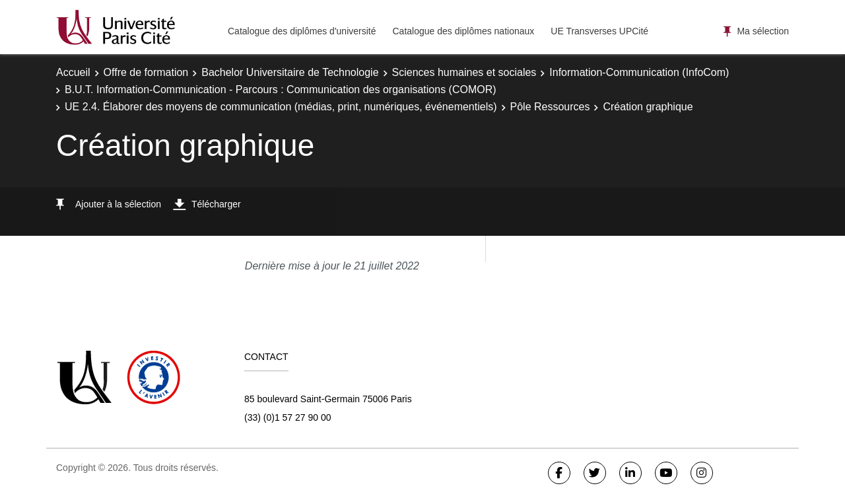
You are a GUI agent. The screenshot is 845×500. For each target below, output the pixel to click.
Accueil (73, 72)
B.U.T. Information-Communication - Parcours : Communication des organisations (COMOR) (280, 89)
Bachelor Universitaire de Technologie (289, 72)
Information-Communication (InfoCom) (639, 72)
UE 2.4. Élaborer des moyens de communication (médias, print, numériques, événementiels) (281, 106)
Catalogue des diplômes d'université (302, 31)
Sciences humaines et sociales (464, 72)
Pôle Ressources (550, 106)
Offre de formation (146, 72)
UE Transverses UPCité (599, 31)
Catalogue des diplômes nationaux (463, 31)
